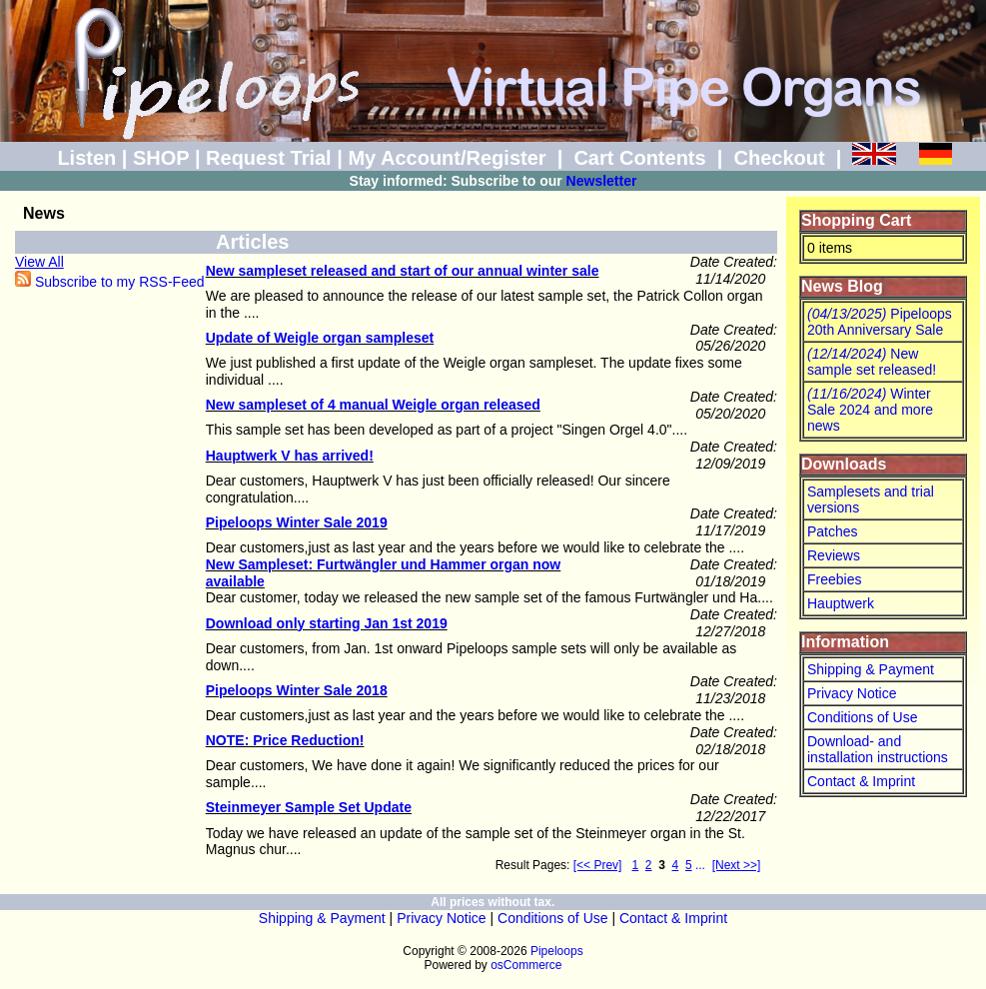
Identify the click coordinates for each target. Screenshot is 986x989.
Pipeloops (556, 951)
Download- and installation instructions (877, 749)
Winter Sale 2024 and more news (870, 410)
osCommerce (526, 965)
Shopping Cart (856, 220)
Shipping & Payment (870, 669)
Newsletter (601, 181)
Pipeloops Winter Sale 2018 (297, 690)
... (700, 865)
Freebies (834, 579)
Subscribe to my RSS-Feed (110, 282)
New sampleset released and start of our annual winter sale (402, 271)
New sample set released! (871, 362)
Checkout (778, 158)
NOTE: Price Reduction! (285, 740)
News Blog (842, 286)
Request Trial (269, 158)
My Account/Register (446, 158)
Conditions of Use (862, 717)
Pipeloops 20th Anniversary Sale (879, 322)
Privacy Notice (851, 693)
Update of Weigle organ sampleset (320, 338)
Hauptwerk (840, 603)
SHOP (161, 158)
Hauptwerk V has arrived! (290, 456)
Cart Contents (639, 158)
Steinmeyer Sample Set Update (309, 807)
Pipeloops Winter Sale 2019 (297, 522)
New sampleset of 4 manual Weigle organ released (373, 405)
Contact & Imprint (861, 781)
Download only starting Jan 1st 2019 (327, 623)
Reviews (833, 555)
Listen (86, 158)
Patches (832, 531)
